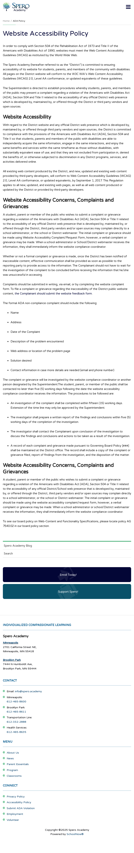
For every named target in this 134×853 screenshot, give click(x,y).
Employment (15, 814)
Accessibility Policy (19, 802)
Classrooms (14, 776)
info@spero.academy (28, 691)
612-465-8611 (16, 711)
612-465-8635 (16, 732)
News (10, 758)
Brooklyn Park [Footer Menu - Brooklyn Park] (12, 660)
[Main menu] (128, 6)
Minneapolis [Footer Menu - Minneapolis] (10, 642)
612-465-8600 (16, 701)
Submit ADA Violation (21, 808)
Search (8, 553)
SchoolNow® (75, 834)
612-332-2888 (16, 721)
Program (12, 770)
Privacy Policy (16, 796)
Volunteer (13, 820)
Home (6, 21)
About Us (13, 752)
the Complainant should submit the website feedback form (53, 293)
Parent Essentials (18, 764)
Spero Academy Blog (18, 545)
